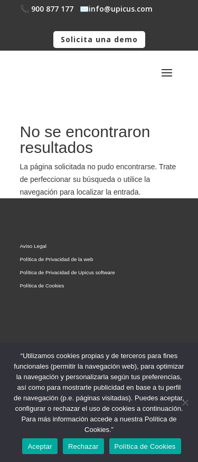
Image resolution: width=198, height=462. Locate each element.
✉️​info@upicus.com (116, 9)
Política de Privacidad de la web (56, 259)
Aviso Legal (33, 246)
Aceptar (39, 446)
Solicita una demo (99, 39)
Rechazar (83, 446)
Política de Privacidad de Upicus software (67, 272)
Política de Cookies (42, 285)
